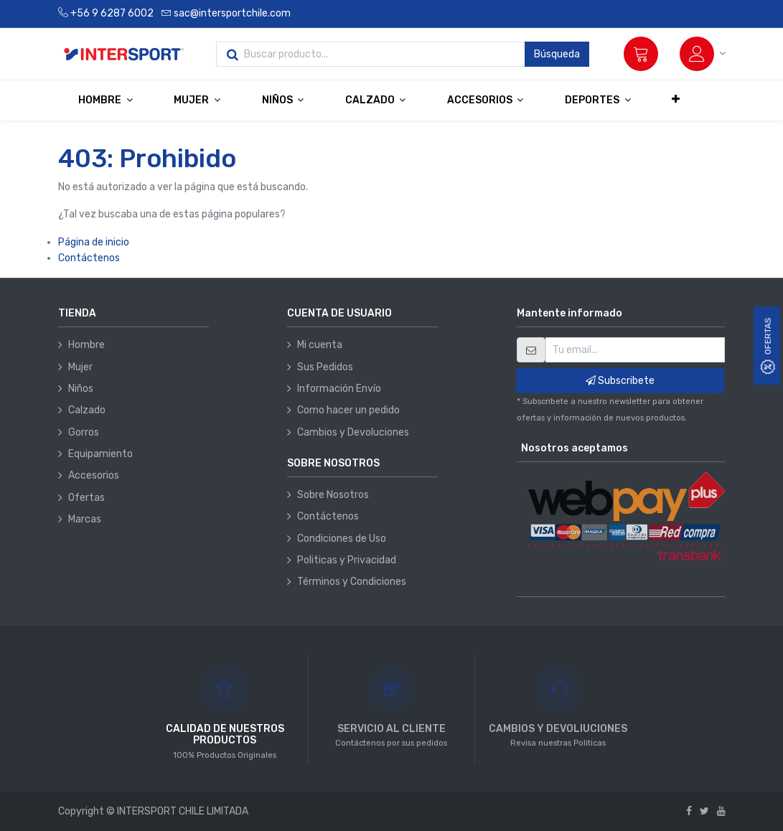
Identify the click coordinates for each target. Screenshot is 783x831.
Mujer (80, 367)
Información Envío (339, 388)
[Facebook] (689, 811)
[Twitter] (704, 811)
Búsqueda (557, 54)
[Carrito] (641, 54)
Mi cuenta (319, 345)
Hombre (86, 345)
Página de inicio (93, 242)
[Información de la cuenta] (703, 54)
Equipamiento (100, 454)
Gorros (83, 432)
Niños (80, 388)
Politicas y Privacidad (346, 560)
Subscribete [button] (620, 381)
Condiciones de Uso (341, 538)
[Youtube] (721, 811)
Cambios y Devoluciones (353, 432)
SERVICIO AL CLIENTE (391, 729)
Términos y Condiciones (351, 582)
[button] (675, 99)
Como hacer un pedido (348, 410)
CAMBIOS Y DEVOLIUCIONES (558, 729)
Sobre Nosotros (333, 495)
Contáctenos (89, 258)
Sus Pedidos (325, 367)
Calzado (87, 410)
